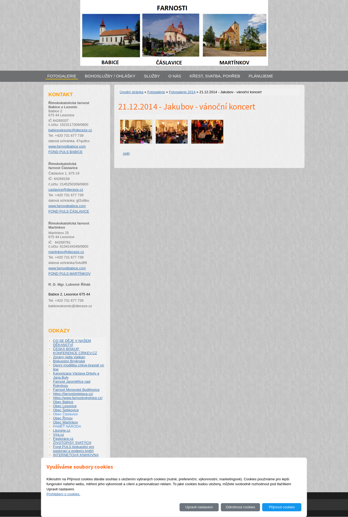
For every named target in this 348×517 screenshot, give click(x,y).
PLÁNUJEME (261, 76)
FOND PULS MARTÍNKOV (69, 274)
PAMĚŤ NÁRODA (67, 426)
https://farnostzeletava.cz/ (73, 394)
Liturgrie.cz (61, 430)
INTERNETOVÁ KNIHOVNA (76, 455)
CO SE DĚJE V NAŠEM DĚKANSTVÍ (72, 343)
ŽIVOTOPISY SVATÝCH (72, 443)
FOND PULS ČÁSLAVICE (68, 211)
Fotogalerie (156, 92)
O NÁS (174, 76)
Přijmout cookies (282, 507)
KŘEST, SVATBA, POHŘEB (215, 76)
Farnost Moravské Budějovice (76, 390)
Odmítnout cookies (240, 507)
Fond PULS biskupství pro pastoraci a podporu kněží (73, 449)
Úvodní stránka (131, 92)
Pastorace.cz (63, 439)
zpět (126, 153)
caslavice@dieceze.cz (65, 190)
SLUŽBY (152, 76)
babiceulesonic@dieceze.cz (70, 130)
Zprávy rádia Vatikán (69, 357)
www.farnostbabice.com (67, 146)
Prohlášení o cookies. (63, 494)
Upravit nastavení (199, 507)
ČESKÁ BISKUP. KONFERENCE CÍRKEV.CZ (75, 351)
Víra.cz (58, 434)
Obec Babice (63, 402)
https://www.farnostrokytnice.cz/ (77, 398)
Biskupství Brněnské (69, 361)
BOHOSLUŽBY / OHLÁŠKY (110, 76)
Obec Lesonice (65, 406)
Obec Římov (63, 418)
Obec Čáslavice (65, 414)
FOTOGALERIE (61, 76)
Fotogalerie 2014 (182, 92)
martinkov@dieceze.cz (66, 252)
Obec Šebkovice (66, 410)
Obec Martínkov (65, 422)
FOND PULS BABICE (65, 152)
